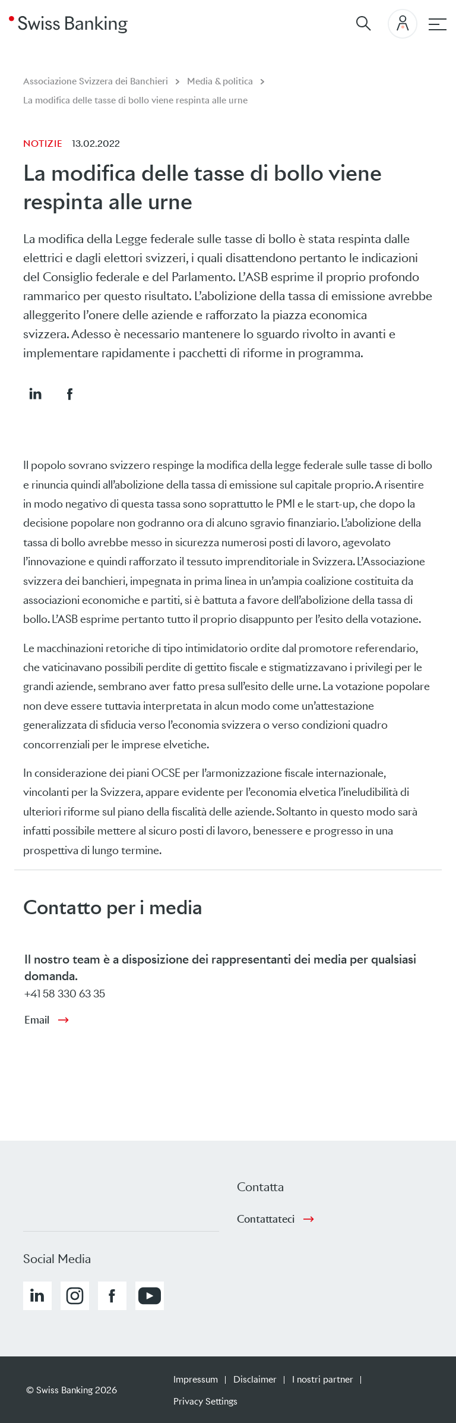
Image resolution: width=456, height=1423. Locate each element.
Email (36, 1020)
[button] (35, 393)
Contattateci (265, 1219)
